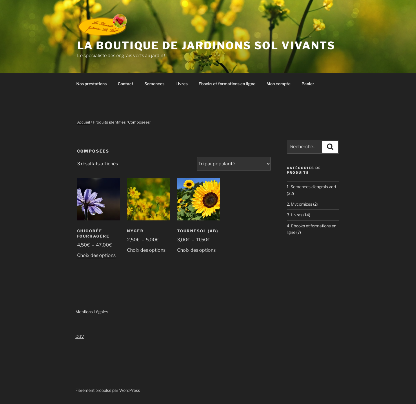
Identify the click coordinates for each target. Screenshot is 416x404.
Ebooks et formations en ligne (227, 83)
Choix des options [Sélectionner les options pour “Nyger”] (146, 250)
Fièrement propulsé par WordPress (107, 390)
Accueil (83, 122)
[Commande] (234, 164)
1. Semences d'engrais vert (311, 186)
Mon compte (278, 83)
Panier (307, 83)
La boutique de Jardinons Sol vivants (206, 45)
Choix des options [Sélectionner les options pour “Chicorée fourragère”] (96, 255)
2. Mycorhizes (299, 204)
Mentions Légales (91, 311)
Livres (181, 83)
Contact (125, 83)
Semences (154, 83)
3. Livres (294, 214)
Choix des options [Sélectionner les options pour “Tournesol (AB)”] (196, 250)
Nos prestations (91, 83)
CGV (79, 336)
